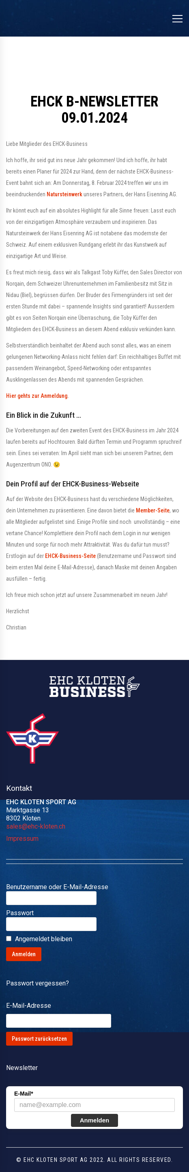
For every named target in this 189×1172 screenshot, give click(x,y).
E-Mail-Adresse (28, 1005)
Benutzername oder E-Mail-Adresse (57, 887)
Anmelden (95, 1120)
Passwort (20, 913)
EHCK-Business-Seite (70, 556)
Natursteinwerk (64, 194)
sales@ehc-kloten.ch (35, 826)
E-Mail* (23, 1093)
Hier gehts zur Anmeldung (36, 396)
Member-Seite (153, 510)
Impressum (22, 838)
